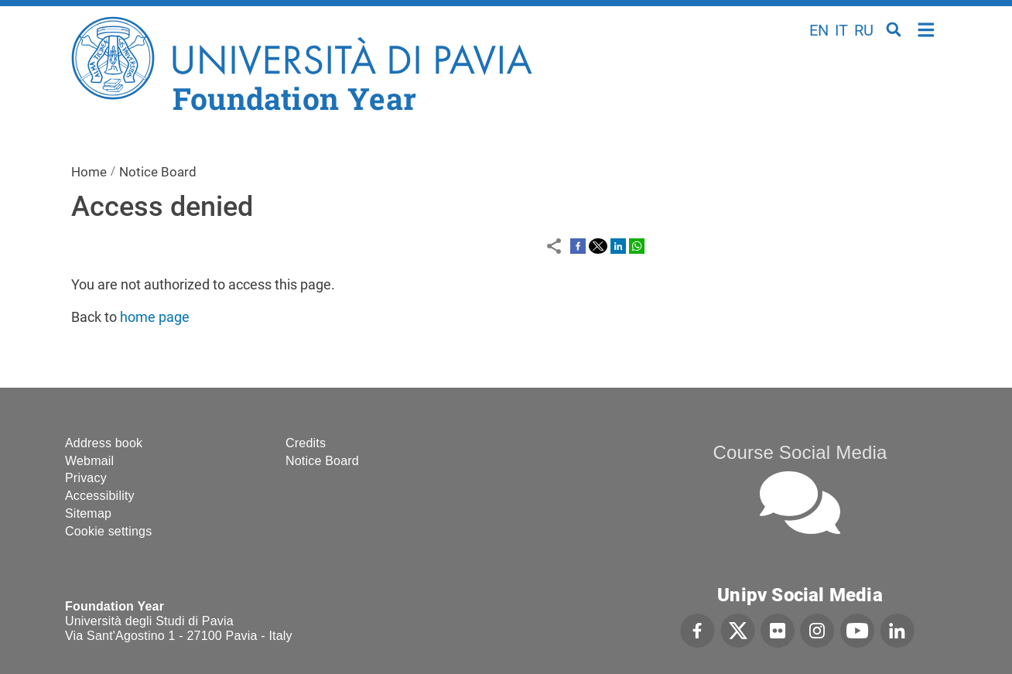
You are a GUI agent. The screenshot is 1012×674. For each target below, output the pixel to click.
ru (864, 30)
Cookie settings (108, 531)
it (841, 30)
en (819, 30)
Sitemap (88, 513)
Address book (103, 443)
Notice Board (158, 172)
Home (926, 28)
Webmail (89, 460)
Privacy (86, 477)
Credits (305, 443)
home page (155, 317)
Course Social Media (800, 452)
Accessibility (100, 495)
